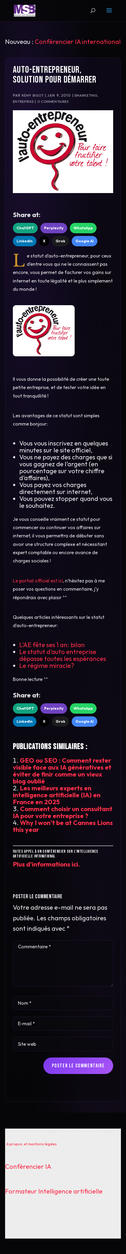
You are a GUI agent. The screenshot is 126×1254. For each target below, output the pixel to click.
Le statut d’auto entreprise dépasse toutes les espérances (62, 655)
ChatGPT (25, 228)
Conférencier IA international (78, 42)
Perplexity (53, 228)
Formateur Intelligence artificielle (53, 1191)
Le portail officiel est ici (38, 581)
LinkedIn (25, 241)
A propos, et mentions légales (31, 1144)
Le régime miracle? (46, 665)
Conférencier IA (28, 1166)
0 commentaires (53, 101)
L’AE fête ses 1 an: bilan (52, 645)
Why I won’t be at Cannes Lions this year (63, 826)
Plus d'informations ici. (46, 864)
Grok (60, 241)
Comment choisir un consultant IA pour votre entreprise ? (62, 812)
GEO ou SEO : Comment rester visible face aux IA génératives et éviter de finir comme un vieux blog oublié (62, 770)
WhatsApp (83, 228)
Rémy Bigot (33, 95)
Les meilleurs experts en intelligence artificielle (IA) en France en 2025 (57, 795)
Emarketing (86, 95)
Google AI (84, 241)
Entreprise (23, 101)
